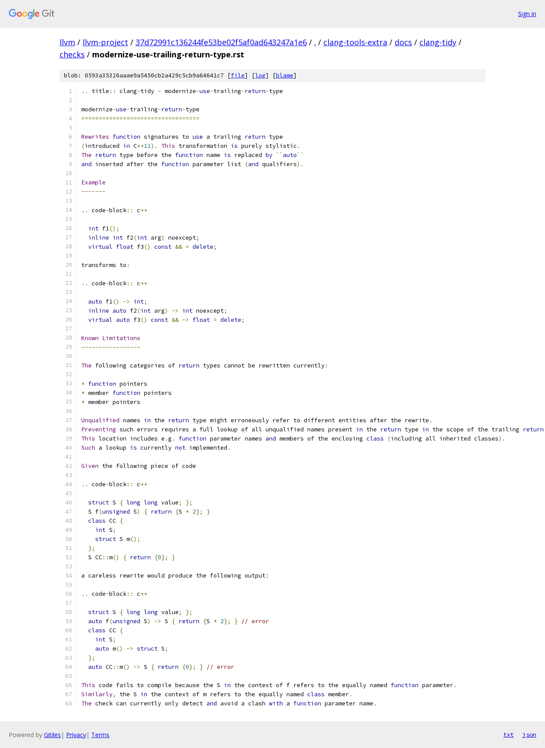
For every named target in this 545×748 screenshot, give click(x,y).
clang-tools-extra (355, 42)
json (529, 734)
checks (72, 54)
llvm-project (105, 42)
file (238, 75)
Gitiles (52, 735)
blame (284, 75)
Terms (100, 735)
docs (403, 42)
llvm (67, 42)
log (260, 75)
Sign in (527, 14)
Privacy (76, 735)
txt (508, 734)
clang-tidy (437, 42)
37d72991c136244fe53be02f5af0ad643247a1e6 (221, 42)
